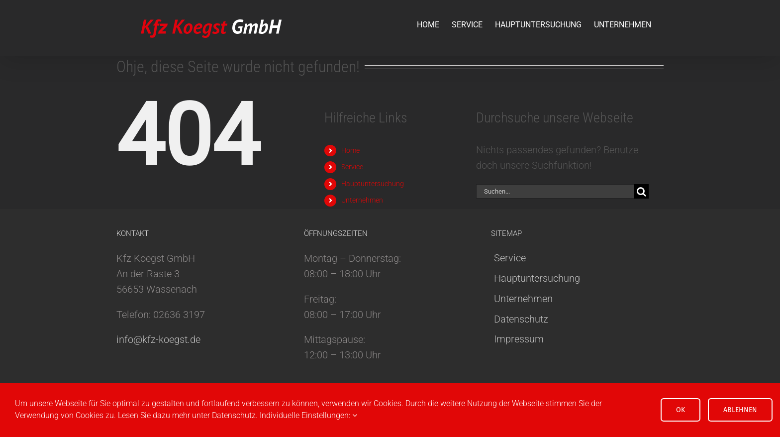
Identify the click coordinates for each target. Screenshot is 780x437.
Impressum (519, 339)
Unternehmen (362, 200)
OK (680, 410)
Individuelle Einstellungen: (308, 415)
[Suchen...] (555, 191)
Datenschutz (521, 319)
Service (352, 167)
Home (350, 150)
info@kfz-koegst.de (158, 339)
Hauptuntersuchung (372, 184)
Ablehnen (740, 410)
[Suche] (641, 191)
